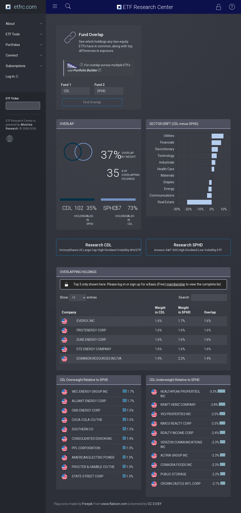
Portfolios (24, 45)
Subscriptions (24, 66)
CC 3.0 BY (155, 504)
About (24, 23)
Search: (203, 297)
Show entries (78, 297)
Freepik (87, 504)
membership (175, 284)
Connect (24, 55)
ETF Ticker (12, 98)
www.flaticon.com (114, 504)
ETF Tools (24, 34)
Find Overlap (92, 102)
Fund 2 (99, 85)
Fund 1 (66, 85)
